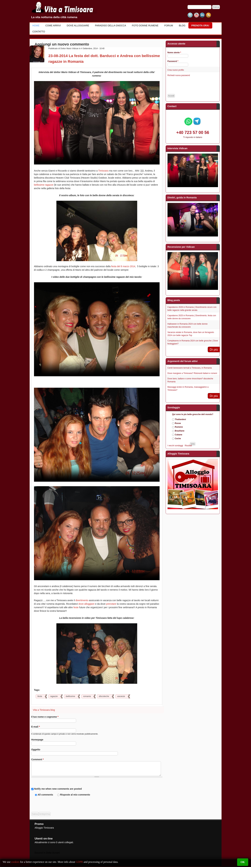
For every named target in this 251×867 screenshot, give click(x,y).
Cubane (178, 435)
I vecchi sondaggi (175, 445)
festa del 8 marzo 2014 (123, 266)
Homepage (37, 739)
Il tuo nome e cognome (45, 716)
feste (75, 607)
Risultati (188, 445)
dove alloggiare (86, 604)
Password (173, 61)
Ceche (178, 438)
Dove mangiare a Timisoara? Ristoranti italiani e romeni (192, 373)
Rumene (179, 427)
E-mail (35, 726)
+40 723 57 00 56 (192, 132)
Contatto (38, 31)
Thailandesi (180, 419)
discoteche (104, 696)
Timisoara (103, 170)
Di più (214, 349)
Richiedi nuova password (179, 75)
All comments (46, 794)
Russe (178, 423)
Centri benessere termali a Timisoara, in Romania (190, 368)
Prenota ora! (200, 25)
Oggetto (35, 749)
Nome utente (174, 52)
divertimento (81, 600)
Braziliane (180, 431)
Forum (168, 25)
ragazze (54, 696)
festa (40, 696)
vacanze (121, 696)
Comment (37, 759)
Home (36, 25)
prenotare (111, 604)
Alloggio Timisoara (44, 827)
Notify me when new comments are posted (58, 788)
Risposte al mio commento (75, 794)
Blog (182, 25)
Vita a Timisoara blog (44, 710)
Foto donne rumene (145, 25)
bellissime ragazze (43, 184)
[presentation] (56, 803)
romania (87, 696)
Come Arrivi (53, 25)
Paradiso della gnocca (110, 25)
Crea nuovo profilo (176, 70)
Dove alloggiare (78, 25)
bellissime (70, 696)
